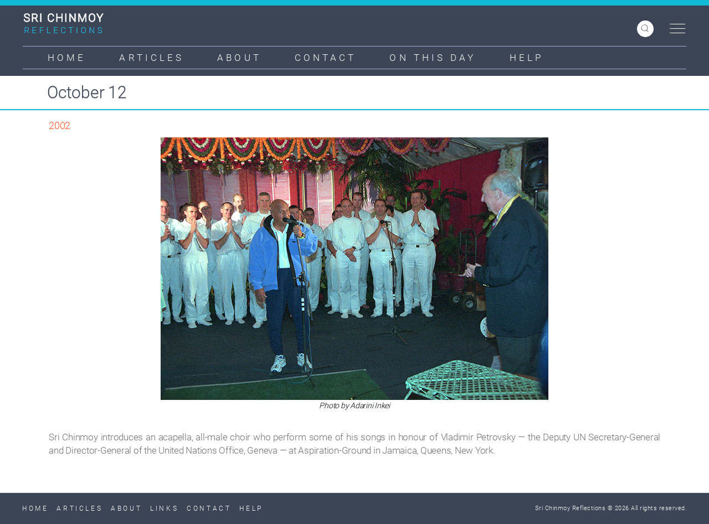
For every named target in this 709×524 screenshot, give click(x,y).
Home (67, 57)
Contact (326, 57)
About (239, 57)
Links (164, 508)
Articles (151, 57)
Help (526, 57)
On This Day (432, 57)
